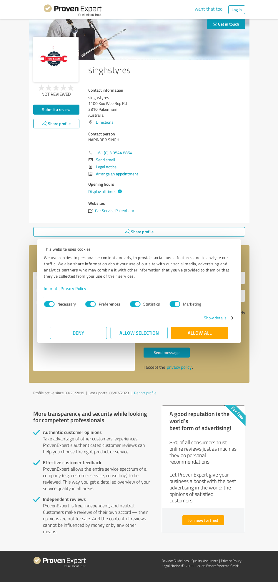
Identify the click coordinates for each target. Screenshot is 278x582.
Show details (209, 318)
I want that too (207, 9)
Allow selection (139, 332)
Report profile (145, 392)
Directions (105, 122)
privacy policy (179, 367)
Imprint (57, 288)
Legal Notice (171, 565)
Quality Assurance (205, 560)
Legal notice (106, 167)
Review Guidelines (175, 560)
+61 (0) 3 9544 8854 (114, 152)
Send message (166, 352)
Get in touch (226, 24)
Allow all (200, 332)
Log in (237, 9)
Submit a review (56, 109)
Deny (78, 332)
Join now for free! (203, 520)
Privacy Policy (79, 288)
